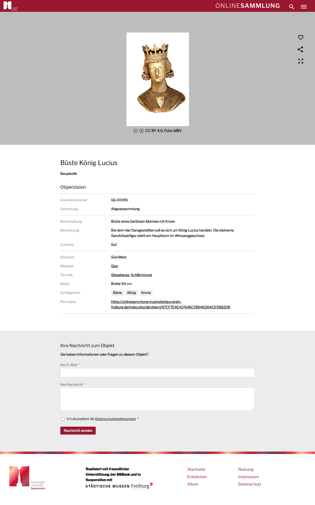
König (131, 293)
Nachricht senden (78, 430)
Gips (114, 266)
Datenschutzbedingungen (115, 419)
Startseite (196, 469)
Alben (192, 484)
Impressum (248, 476)
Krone (146, 293)
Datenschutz (249, 484)
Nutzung (246, 469)
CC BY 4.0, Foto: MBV (157, 131)
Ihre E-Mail (69, 365)
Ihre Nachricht (72, 384)
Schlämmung (141, 275)
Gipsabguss (120, 275)
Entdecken (197, 476)
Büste (117, 293)
